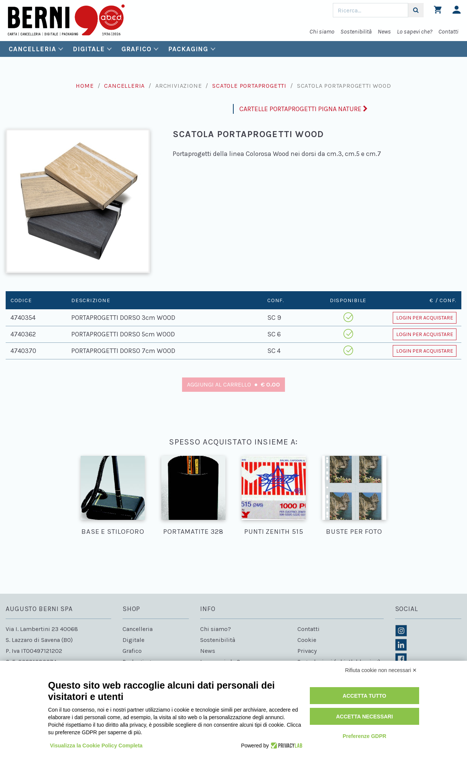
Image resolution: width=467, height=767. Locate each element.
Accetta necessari (364, 717)
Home (84, 85)
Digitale (88, 49)
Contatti (448, 31)
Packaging (188, 49)
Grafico (136, 49)
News (384, 31)
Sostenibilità (356, 31)
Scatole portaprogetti (249, 85)
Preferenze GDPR (364, 736)
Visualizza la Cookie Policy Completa (96, 746)
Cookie (306, 639)
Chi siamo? (215, 629)
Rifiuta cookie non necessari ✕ (381, 670)
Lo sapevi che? (414, 31)
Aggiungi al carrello (233, 384)
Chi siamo (321, 31)
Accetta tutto (364, 696)
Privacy (307, 650)
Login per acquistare (424, 318)
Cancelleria (32, 49)
